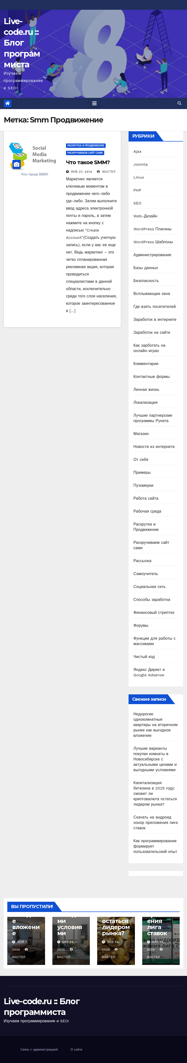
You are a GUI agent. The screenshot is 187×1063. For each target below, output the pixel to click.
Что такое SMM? (88, 162)
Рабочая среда (147, 511)
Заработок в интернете (155, 319)
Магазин (141, 433)
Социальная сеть (149, 586)
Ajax (137, 151)
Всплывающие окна (151, 293)
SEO (137, 203)
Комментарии (146, 363)
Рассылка (142, 560)
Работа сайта (146, 498)
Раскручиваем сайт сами (85, 153)
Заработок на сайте (151, 332)
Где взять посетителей (154, 306)
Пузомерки (143, 485)
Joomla (140, 164)
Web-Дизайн (145, 216)
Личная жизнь (146, 389)
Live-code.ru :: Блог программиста (22, 43)
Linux (138, 177)
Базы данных (145, 267)
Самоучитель (145, 573)
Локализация (145, 402)
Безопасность (146, 280)
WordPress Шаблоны (153, 242)
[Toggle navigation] (94, 103)
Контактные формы (151, 376)
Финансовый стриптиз (153, 612)
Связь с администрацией (39, 1049)
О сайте (76, 1049)
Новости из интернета (154, 446)
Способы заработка (151, 599)
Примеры (142, 472)
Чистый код (144, 656)
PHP (137, 190)
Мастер (106, 171)
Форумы (140, 625)
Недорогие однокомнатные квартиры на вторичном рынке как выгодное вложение (155, 725)
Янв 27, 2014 (81, 171)
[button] (179, 103)
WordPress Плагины (152, 229)
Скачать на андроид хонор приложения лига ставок (155, 822)
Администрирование (152, 255)
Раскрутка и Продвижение (85, 145)
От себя (140, 459)
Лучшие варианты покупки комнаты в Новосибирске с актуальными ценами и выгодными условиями (155, 759)
